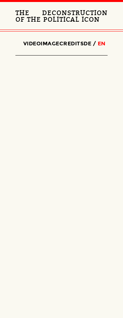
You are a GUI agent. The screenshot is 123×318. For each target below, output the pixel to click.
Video (32, 43)
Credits (71, 43)
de (87, 43)
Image (50, 43)
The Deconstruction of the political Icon (61, 16)
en (102, 43)
